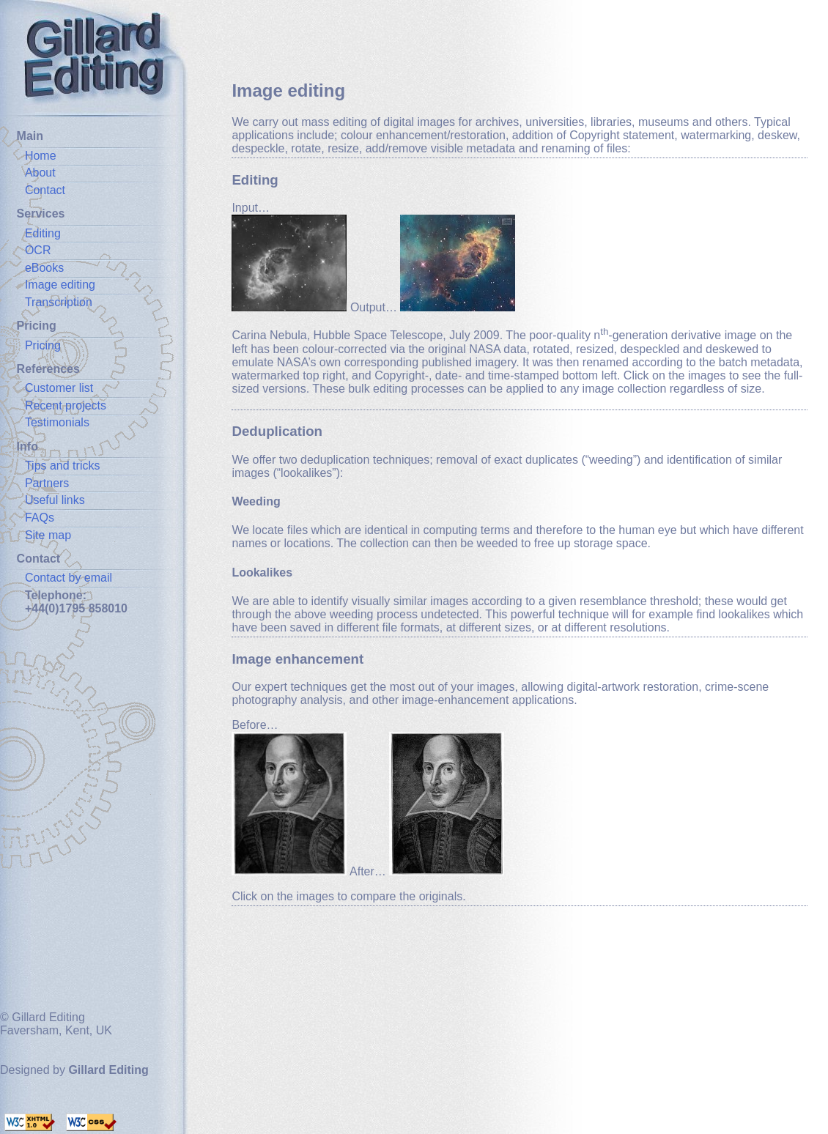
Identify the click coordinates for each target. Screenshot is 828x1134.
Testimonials (57, 422)
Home (40, 155)
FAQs (39, 517)
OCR (38, 250)
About (40, 172)
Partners (47, 483)
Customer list (59, 388)
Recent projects (65, 405)
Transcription (58, 302)
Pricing (43, 345)
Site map (48, 535)
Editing (43, 233)
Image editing (60, 284)
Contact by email (68, 577)
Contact (45, 190)
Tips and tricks (62, 465)
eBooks (44, 268)
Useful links (55, 500)
